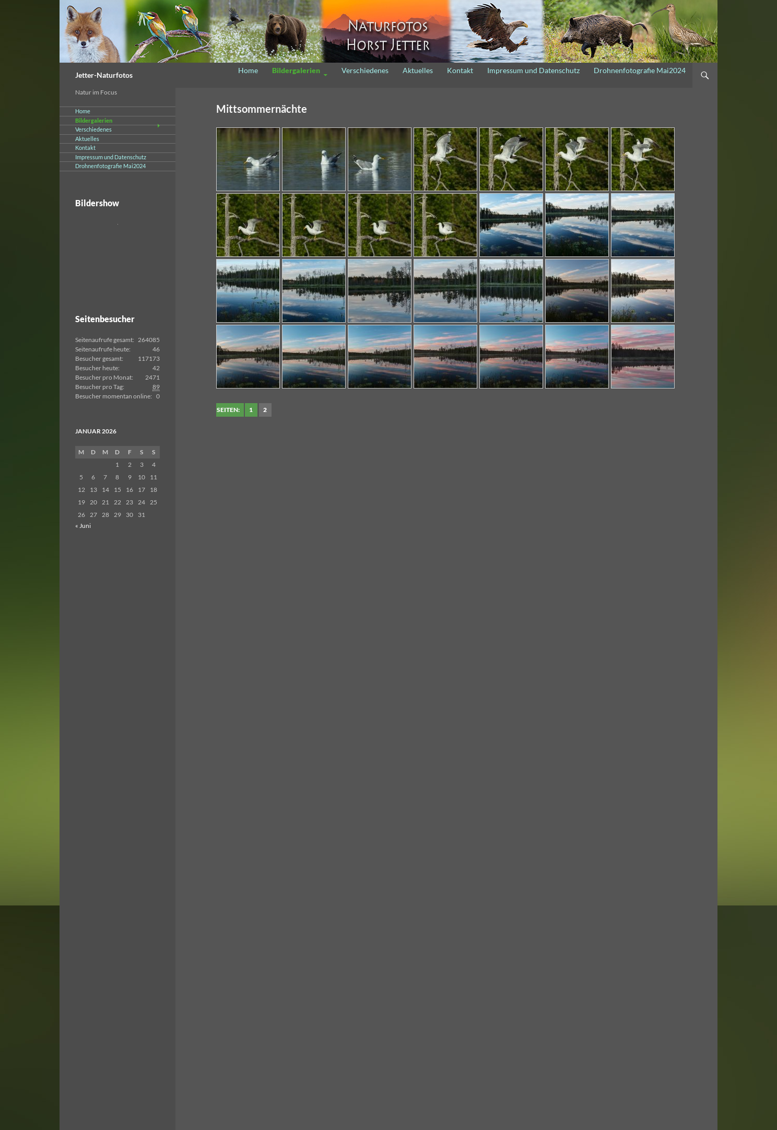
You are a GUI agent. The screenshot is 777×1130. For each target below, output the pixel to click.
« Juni (83, 525)
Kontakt (460, 70)
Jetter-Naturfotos (104, 74)
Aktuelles (418, 70)
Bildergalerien (296, 70)
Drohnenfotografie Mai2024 (640, 70)
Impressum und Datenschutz (533, 70)
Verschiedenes (365, 70)
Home (248, 70)
